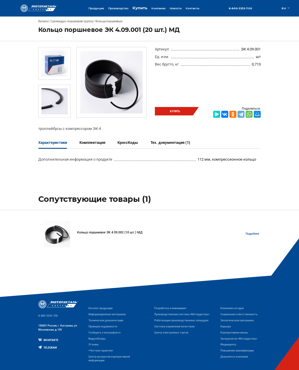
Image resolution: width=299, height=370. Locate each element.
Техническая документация (105, 320)
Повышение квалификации (237, 350)
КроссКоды (127, 142)
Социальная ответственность (239, 314)
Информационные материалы (107, 314)
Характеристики (52, 142)
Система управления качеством (174, 326)
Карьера (225, 326)
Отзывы (93, 344)
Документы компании (234, 356)
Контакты (192, 8)
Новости (176, 8)
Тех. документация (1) (170, 142)
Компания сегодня (232, 308)
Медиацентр (228, 344)
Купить (140, 8)
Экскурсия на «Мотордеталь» (238, 338)
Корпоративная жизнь (234, 332)
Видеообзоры (97, 338)
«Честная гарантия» (100, 350)
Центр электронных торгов (171, 332)
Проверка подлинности (102, 326)
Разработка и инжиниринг (170, 308)
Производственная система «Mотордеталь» (181, 314)
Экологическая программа (237, 320)
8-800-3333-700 (240, 8)
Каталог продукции (100, 308)
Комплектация (92, 142)
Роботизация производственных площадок (181, 320)
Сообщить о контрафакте (104, 332)
